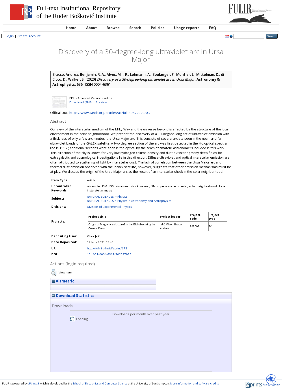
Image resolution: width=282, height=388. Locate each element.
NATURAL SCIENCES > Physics (107, 197)
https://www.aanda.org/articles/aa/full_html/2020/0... (109, 112)
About (91, 27)
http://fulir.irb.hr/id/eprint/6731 (108, 248)
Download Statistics (73, 295)
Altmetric (63, 281)
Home (71, 27)
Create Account (29, 36)
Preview (101, 102)
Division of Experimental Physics (109, 207)
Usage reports (186, 27)
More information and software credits (194, 383)
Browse (113, 27)
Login (10, 36)
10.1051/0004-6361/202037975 (109, 254)
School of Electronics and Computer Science (100, 383)
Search (135, 27)
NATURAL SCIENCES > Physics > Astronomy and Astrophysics (129, 201)
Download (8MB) (81, 102)
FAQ (212, 27)
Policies (157, 27)
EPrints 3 (33, 383)
